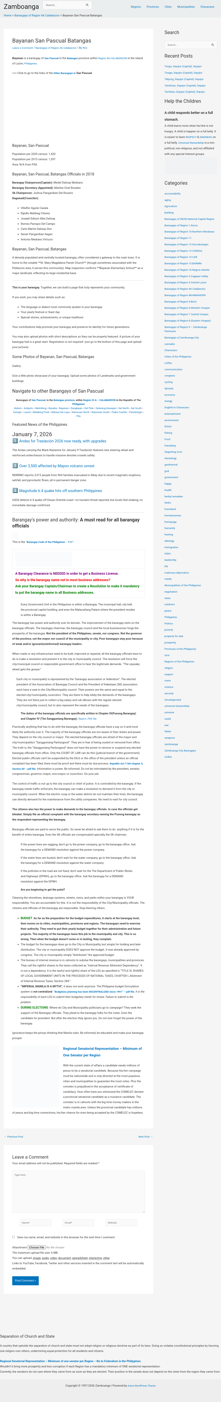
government (172, 486)
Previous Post (14, 1136)
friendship (171, 454)
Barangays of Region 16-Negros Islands (189, 278)
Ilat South (136, 408)
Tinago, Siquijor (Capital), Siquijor (185, 73)
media (168, 587)
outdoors (170, 613)
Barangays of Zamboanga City (183, 346)
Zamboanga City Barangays (182, 759)
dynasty (169, 397)
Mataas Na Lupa (60, 412)
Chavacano (207, 6)
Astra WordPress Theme (141, 1385)
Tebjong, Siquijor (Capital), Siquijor (186, 79)
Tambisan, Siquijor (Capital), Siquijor (187, 86)
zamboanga (172, 753)
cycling (169, 390)
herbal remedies (175, 505)
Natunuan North (81, 412)
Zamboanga (21, 7)
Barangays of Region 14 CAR (182, 265)
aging (168, 200)
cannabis (170, 352)
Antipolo (28, 408)
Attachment (20, 1252)
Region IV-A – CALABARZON (99, 400)
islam (168, 562)
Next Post (145, 1136)
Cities (168, 6)
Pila (78, 416)
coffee (169, 371)
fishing (169, 441)
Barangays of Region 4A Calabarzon (59, 48)
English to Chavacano (178, 416)
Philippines (39, 63)
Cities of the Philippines (179, 365)
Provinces (153, 6)
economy (170, 403)
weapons (170, 746)
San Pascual (52, 58)
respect (169, 683)
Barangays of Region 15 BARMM (185, 272)
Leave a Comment (23, 48)
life (166, 575)
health (168, 499)
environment (172, 429)
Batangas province (64, 400)
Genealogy (171, 467)
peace (168, 619)
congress (170, 384)
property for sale (175, 645)
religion (169, 676)
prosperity (171, 651)
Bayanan (64, 408)
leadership (171, 568)
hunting (169, 543)
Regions (136, 6)
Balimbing (40, 408)
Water (168, 740)
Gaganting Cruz (174, 460)
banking (170, 213)
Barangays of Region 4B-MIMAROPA (187, 304)
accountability (173, 194)
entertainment (173, 422)
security (170, 702)
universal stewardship (178, 714)
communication (174, 378)
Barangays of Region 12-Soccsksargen (189, 253)
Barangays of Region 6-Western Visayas (189, 316)
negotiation (172, 600)
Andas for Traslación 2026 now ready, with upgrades (73, 440)
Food (168, 448)
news (168, 607)
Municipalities (186, 6)
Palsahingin (135, 412)
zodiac (169, 765)
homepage (171, 530)
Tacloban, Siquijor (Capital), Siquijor (187, 92)
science (169, 695)
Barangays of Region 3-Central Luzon (188, 291)
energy (169, 409)
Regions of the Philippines (181, 670)
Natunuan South (101, 412)
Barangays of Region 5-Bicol (182, 310)
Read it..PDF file (88, 718)
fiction (168, 435)
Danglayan (76, 408)
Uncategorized (174, 708)
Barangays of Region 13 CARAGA (185, 259)
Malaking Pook (41, 412)
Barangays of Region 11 (179, 246)
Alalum (18, 408)
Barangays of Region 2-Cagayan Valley (189, 285)
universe (170, 721)
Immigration (172, 556)
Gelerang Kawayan (106, 408)
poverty (169, 638)
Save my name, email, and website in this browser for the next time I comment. (66, 1242)
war (167, 734)
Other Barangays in (66, 73)
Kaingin (17, 412)
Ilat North (123, 408)
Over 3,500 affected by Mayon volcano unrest (66, 465)
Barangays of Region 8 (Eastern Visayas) (190, 329)
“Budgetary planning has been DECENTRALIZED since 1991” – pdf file (98, 991)
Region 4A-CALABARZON (116, 58)
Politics (169, 632)
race (167, 664)
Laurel (27, 412)
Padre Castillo (119, 412)
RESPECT (192, 137)
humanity (170, 537)
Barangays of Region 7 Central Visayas (189, 323)
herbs (168, 511)
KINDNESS (207, 137)
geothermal (172, 473)
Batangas (74, 58)
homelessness (174, 524)
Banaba (53, 408)
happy (168, 492)
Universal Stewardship (196, 143)
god (167, 480)
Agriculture (171, 206)
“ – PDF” (52, 542)
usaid (168, 727)
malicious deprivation (178, 581)
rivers (168, 689)
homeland (171, 518)
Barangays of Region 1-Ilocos (183, 230)
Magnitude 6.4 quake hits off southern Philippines (71, 490)
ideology (170, 549)
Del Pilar (89, 408)
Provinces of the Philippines (182, 657)
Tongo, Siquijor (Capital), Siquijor (185, 66)
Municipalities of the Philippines (184, 594)
